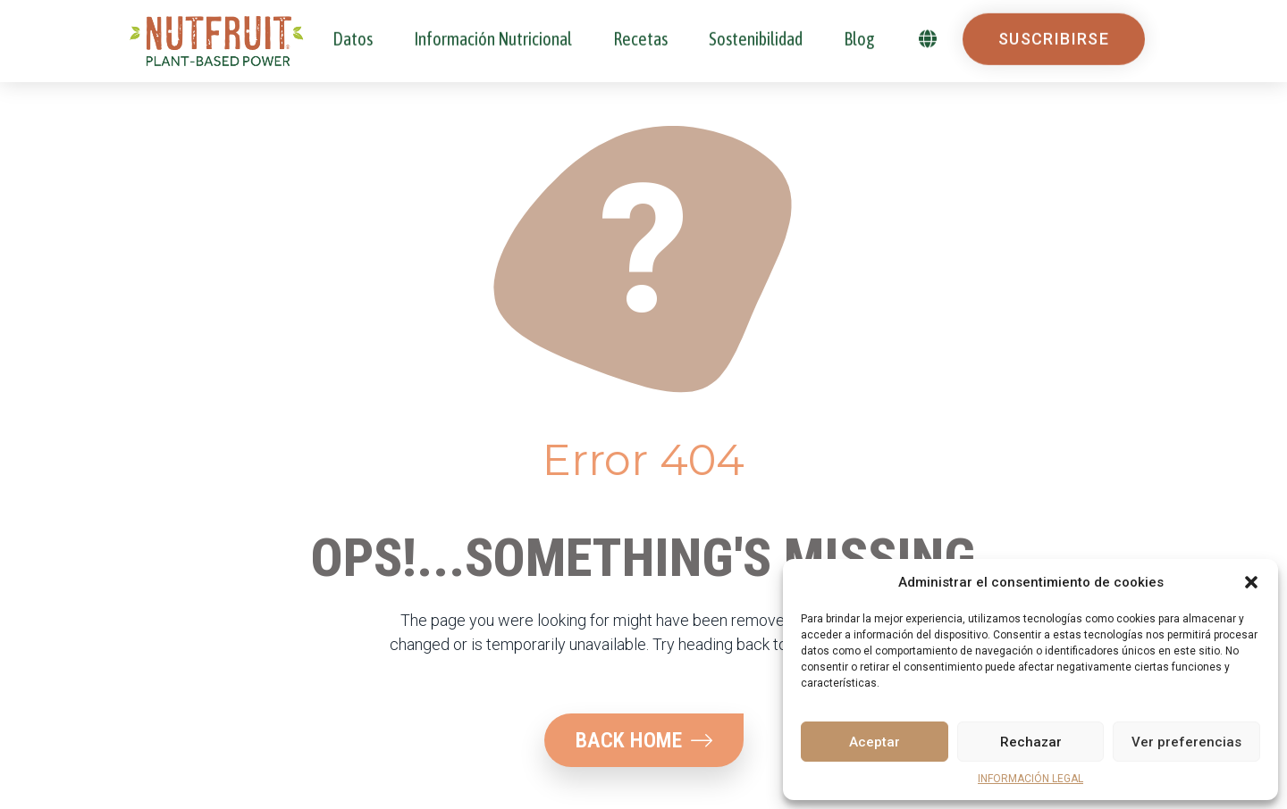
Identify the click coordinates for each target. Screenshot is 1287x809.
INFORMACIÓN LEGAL (1030, 778)
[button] (1251, 582)
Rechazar (1031, 742)
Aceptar (874, 742)
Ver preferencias (1186, 742)
